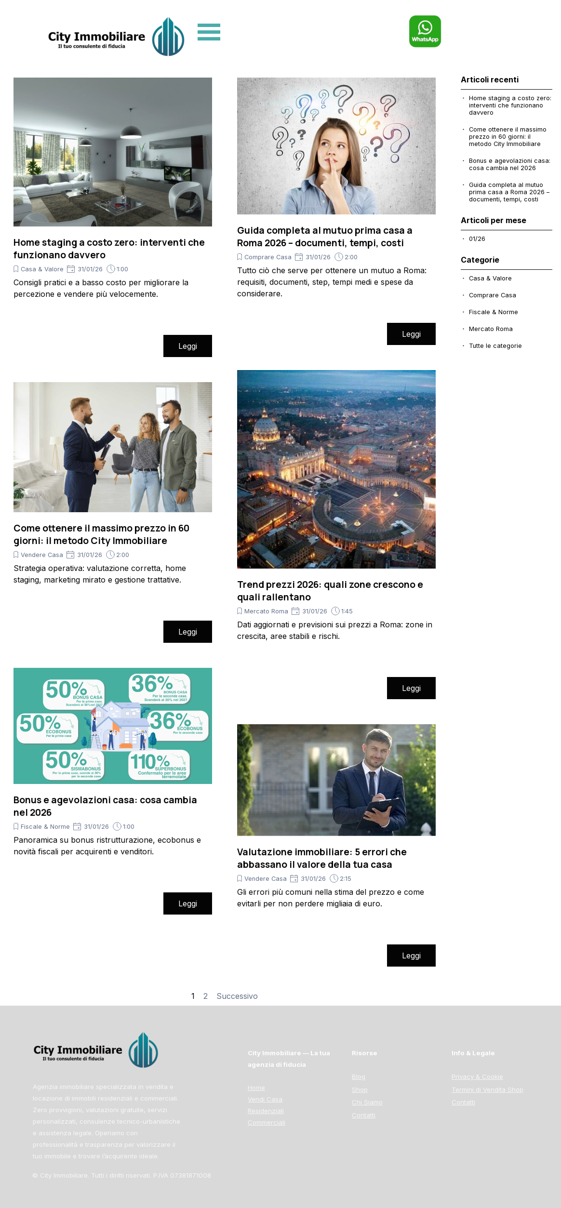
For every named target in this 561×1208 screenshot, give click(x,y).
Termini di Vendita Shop (487, 1089)
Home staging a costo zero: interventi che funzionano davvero (510, 105)
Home (256, 1087)
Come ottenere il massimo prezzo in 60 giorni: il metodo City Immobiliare (101, 534)
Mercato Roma (266, 611)
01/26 (477, 238)
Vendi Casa (265, 1099)
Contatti (463, 1102)
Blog (358, 1076)
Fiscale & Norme (45, 826)
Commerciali (266, 1122)
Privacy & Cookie (477, 1076)
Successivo (237, 996)
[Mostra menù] (209, 32)
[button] (425, 19)
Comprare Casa (268, 257)
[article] (112, 217)
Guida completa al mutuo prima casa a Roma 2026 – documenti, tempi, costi (325, 236)
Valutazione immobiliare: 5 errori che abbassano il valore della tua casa (322, 858)
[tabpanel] (498, 1084)
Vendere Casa (42, 554)
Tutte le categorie (495, 345)
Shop (360, 1089)
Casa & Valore (42, 269)
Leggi (187, 346)
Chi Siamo (367, 1102)
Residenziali (266, 1111)
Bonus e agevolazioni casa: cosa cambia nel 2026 (509, 164)
